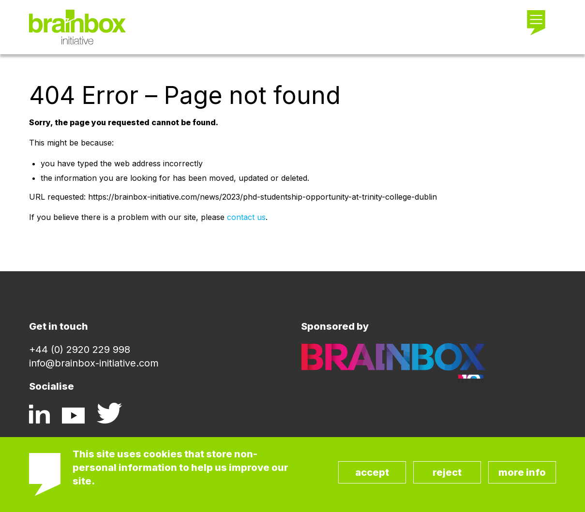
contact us (246, 217)
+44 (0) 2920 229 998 (79, 349)
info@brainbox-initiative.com (94, 363)
